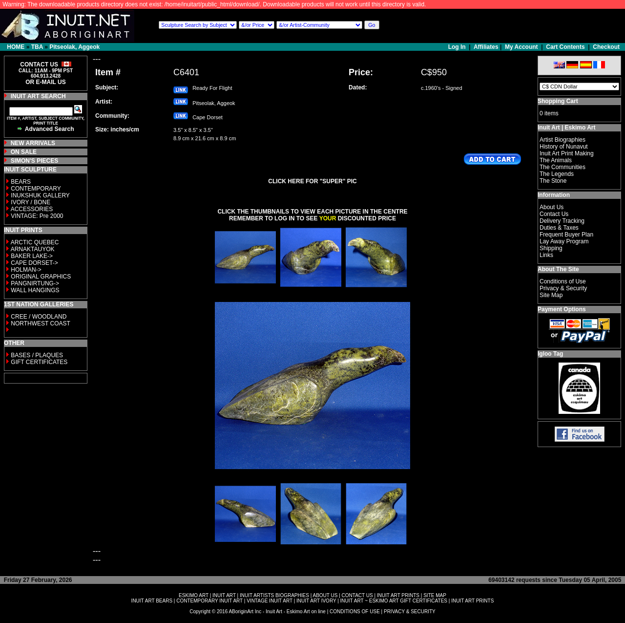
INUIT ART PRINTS (398, 595)
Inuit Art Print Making (567, 153)
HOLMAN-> (26, 269)
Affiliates (486, 46)
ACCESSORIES (32, 209)
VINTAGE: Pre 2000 (37, 216)
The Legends (557, 174)
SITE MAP (434, 595)
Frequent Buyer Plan (566, 234)
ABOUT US (324, 595)
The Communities (562, 167)
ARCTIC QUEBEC (35, 242)
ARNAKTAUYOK (33, 249)
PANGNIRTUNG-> (35, 283)
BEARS (21, 181)
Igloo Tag (550, 353)
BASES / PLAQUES (37, 355)
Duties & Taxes (559, 227)
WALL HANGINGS (35, 290)
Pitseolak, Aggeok (74, 46)
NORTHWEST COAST (39, 323)
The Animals (556, 160)
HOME (15, 46)
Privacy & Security (563, 288)
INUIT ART (224, 595)
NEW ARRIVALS (33, 143)
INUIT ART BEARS (151, 600)
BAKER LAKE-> (32, 256)
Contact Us (554, 214)
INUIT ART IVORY (316, 600)
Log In (457, 46)
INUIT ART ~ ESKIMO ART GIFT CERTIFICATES (393, 600)
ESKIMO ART (193, 595)
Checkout (606, 46)
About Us (551, 207)
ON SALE (24, 152)
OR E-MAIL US (45, 82)
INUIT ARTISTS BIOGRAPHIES (274, 595)
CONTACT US (357, 595)
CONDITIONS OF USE (355, 611)
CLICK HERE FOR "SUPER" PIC (312, 181)
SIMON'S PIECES (35, 160)
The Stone (553, 180)
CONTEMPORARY (36, 188)
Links (546, 255)
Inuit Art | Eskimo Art (566, 127)
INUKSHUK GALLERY (40, 195)
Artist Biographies (562, 139)
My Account (521, 46)
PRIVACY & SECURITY (410, 611)
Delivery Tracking (562, 220)
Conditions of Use (563, 281)
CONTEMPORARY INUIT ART (209, 600)
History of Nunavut (564, 146)
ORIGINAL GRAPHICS (41, 276)
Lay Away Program (564, 241)
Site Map (551, 295)
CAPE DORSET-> (34, 262)
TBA (37, 46)
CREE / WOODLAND (37, 316)
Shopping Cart (558, 101)
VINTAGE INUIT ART (269, 600)
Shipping (551, 248)
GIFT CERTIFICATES (39, 362)
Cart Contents (565, 46)
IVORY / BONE (30, 202)
